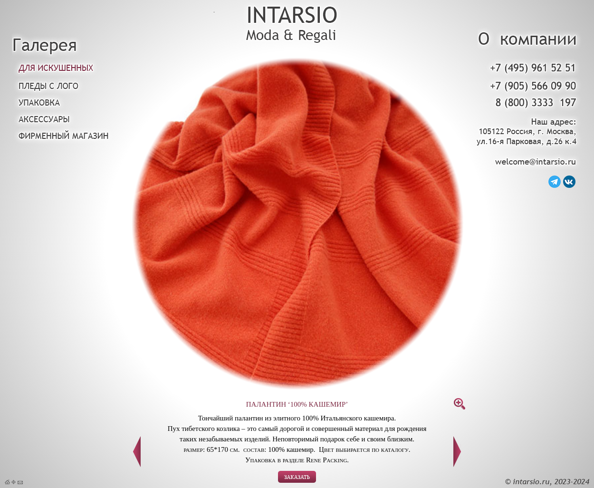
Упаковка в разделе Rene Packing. (297, 460)
